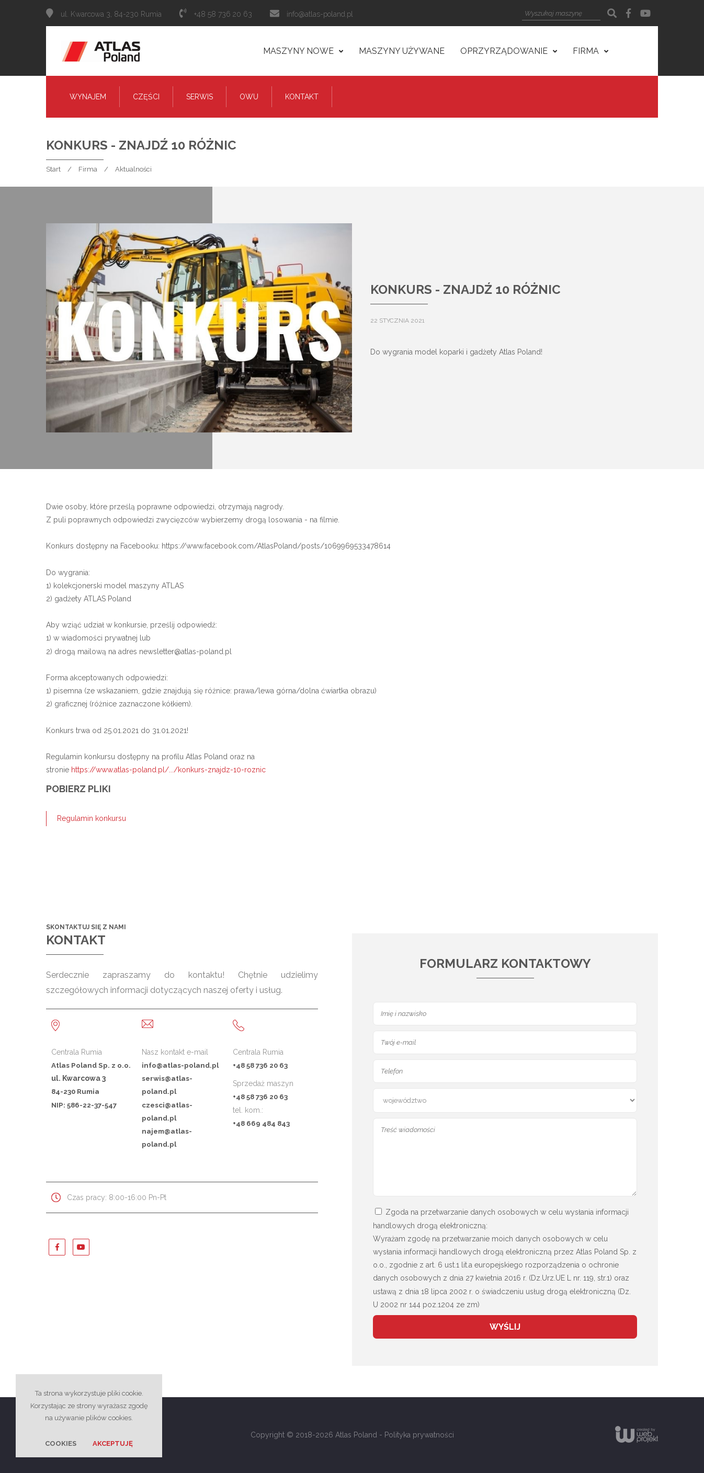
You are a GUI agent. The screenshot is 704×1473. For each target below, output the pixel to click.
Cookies (60, 1443)
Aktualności (133, 169)
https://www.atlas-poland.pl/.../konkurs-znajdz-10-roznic (168, 770)
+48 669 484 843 (261, 1123)
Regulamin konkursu (91, 818)
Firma (87, 169)
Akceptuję (113, 1443)
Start (53, 169)
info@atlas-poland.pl (320, 14)
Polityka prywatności (419, 1435)
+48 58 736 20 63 (260, 1065)
